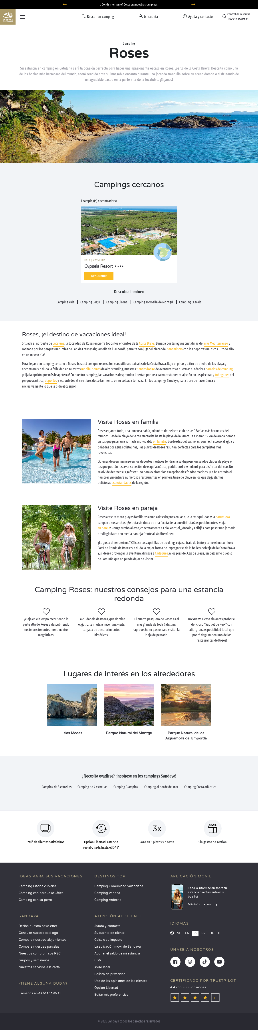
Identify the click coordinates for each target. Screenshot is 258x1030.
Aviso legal (102, 967)
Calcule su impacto (108, 940)
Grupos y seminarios (34, 960)
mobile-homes (91, 369)
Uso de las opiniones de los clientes (120, 981)
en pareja (104, 528)
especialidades (121, 483)
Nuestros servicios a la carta (39, 967)
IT (219, 933)
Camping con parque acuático (41, 893)
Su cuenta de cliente (109, 933)
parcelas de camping (219, 369)
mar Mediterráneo (216, 343)
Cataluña (58, 343)
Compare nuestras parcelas (39, 947)
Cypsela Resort (98, 266)
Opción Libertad (106, 988)
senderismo (175, 349)
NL (179, 933)
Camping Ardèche (107, 900)
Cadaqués (161, 553)
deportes (51, 380)
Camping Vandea (107, 893)
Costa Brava (147, 343)
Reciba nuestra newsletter (38, 926)
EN (187, 933)
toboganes (222, 375)
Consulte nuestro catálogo (38, 933)
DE (212, 933)
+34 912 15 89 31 (49, 993)
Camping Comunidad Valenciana (118, 886)
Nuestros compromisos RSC (40, 953)
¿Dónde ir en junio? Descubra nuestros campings (129, 4)
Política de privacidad (109, 974)
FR (203, 933)
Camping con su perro (35, 900)
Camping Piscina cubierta (37, 886)
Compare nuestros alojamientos (42, 940)
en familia (159, 441)
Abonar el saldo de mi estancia (117, 953)
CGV (97, 960)
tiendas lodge (146, 369)
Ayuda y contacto (107, 926)
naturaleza (223, 517)
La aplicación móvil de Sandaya (117, 947)
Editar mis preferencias (111, 995)
